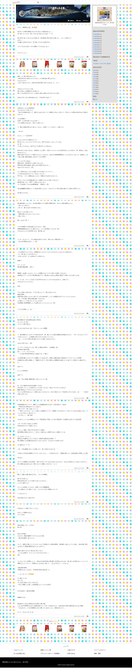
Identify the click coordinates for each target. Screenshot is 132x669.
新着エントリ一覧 (46, 650)
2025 (94, 70)
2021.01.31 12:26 (79, 101)
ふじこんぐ (29, 12)
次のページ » (53, 621)
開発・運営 (97, 653)
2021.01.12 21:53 (79, 468)
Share (85, 20)
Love (78, 20)
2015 (94, 91)
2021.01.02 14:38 (79, 616)
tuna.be (66, 646)
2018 (94, 85)
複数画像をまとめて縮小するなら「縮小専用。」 (16, 662)
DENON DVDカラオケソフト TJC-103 (104, 22)
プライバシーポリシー (47, 653)
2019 (94, 83)
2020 (94, 81)
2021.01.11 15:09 (79, 502)
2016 (94, 89)
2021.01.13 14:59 (79, 398)
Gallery (71, 20)
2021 (94, 78)
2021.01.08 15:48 (79, 519)
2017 (94, 87)
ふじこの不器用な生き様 (53, 8)
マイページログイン (100, 650)
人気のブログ (71, 650)
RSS (95, 99)
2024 (94, 72)
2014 (94, 93)
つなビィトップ (18, 650)
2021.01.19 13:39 (79, 313)
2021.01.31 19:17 (79, 57)
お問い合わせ (71, 653)
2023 (94, 74)
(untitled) (95, 34)
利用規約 (57, 653)
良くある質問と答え (19, 653)
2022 (94, 76)
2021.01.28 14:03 (79, 197)
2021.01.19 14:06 (79, 245)
